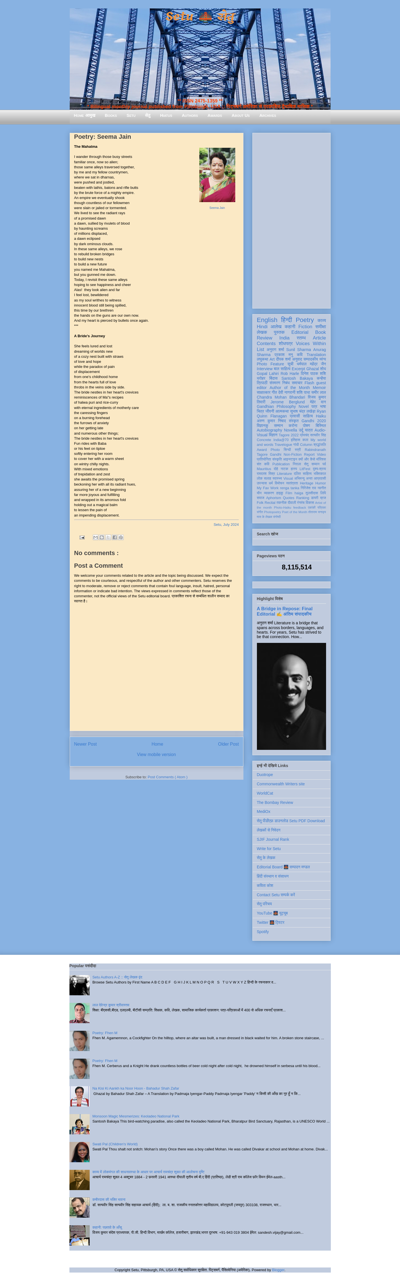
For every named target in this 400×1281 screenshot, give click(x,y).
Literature (284, 474)
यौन (259, 493)
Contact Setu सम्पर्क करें (276, 895)
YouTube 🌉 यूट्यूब (272, 913)
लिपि (323, 493)
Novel (304, 406)
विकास (310, 503)
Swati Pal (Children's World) (115, 1144)
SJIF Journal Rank (273, 839)
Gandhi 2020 (314, 421)
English (267, 319)
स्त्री (298, 450)
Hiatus (166, 115)
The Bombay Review (275, 802)
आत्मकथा (282, 411)
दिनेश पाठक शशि (313, 373)
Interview (265, 368)
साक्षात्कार (264, 392)
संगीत (260, 512)
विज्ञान (273, 435)
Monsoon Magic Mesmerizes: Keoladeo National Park (135, 1116)
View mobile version (156, 754)
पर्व (324, 464)
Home (157, 744)
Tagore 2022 (289, 435)
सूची (290, 364)
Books (111, 115)
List (260, 349)
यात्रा (309, 430)
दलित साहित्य (303, 474)
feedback (299, 507)
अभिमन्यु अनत (303, 478)
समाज (261, 498)
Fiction (305, 326)
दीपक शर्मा (283, 359)
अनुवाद (297, 359)
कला (305, 440)
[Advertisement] (291, 219)
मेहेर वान (318, 402)
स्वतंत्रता (292, 483)
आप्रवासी (320, 478)
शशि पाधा (303, 392)
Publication (281, 464)
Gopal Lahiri (268, 373)
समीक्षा (320, 326)
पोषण (306, 425)
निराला (297, 464)
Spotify (263, 931)
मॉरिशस (321, 459)
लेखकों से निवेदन (269, 830)
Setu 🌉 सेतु (200, 17)
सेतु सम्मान (312, 464)
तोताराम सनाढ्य (317, 512)
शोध (323, 368)
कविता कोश (265, 885)
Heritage (306, 483)
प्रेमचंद (304, 435)
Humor (320, 483)
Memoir (319, 387)
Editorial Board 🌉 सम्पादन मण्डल (283, 867)
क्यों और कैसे (307, 459)
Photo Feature (270, 364)
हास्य (294, 469)
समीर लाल (318, 392)
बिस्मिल (321, 425)
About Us (241, 115)
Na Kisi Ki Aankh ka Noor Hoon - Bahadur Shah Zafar (135, 1088)
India (284, 338)
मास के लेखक (264, 516)
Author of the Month (290, 387)
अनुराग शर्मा (275, 349)
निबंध (286, 383)
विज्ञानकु (262, 425)
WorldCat (265, 793)
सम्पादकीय (310, 359)
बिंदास (273, 378)
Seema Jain (217, 207)
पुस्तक (279, 332)
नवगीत (322, 488)
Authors (190, 115)
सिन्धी (287, 450)
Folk (260, 503)
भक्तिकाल (320, 474)
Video (321, 455)
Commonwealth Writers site (281, 784)
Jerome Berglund (288, 402)
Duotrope (265, 774)
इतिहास (295, 440)
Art (272, 359)
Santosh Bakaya (297, 378)
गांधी (296, 445)
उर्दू (301, 430)
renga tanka (289, 488)
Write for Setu (269, 848)
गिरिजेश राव (308, 488)
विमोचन (279, 483)
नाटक (284, 469)
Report (309, 455)
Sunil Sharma (298, 349)
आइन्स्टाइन (290, 459)
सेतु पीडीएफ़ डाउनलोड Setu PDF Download (291, 821)
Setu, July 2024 (226, 524)
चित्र (260, 411)
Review (264, 338)
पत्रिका (322, 507)
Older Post (228, 744)
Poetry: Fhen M (104, 1033)
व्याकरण (269, 493)
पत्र (314, 406)
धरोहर (261, 378)
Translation (316, 354)
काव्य (321, 320)
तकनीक (282, 503)
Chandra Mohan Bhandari (281, 397)
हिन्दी (286, 319)
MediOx (263, 811)
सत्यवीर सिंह (318, 435)
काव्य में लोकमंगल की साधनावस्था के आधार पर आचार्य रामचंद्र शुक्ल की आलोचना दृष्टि (148, 1172)
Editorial (300, 332)
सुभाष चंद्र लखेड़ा (302, 411)
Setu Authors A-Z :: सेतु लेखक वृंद (117, 977)
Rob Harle (290, 373)
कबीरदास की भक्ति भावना (109, 1199)
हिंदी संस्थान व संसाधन (273, 876)
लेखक (262, 332)
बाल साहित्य (282, 368)
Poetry (305, 319)
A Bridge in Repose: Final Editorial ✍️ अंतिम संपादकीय (285, 611)
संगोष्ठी (277, 516)
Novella (290, 430)
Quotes (289, 498)
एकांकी (312, 507)
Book (320, 332)
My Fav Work (268, 488)
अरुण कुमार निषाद (271, 421)
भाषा (323, 406)
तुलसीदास (312, 493)
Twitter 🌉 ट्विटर (270, 922)
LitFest (305, 469)
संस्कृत (294, 421)
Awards (214, 115)
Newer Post (85, 744)
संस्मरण (275, 383)
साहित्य (308, 416)
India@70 (281, 440)
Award (262, 450)
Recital (270, 503)
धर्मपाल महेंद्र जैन (311, 364)
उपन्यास (262, 483)
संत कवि (263, 464)
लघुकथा (262, 359)
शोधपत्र (286, 343)
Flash (309, 383)
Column (306, 445)
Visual (288, 478)
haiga (299, 493)
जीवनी (269, 411)
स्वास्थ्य (277, 478)
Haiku (321, 416)
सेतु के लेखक (266, 857)
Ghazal (312, 368)
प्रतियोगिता (264, 459)
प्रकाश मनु (284, 354)
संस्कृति (277, 459)
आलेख (276, 326)
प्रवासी (295, 416)
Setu (130, 115)
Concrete (264, 440)
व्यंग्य (322, 359)
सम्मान (278, 425)
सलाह (267, 478)
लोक (260, 478)
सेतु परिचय (264, 904)
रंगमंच (300, 503)
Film (289, 493)
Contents (266, 343)
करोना (293, 425)
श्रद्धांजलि (319, 445)
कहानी (290, 326)
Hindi (262, 326)
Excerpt (298, 368)
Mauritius (264, 469)
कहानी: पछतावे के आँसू (107, 1227)
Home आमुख (84, 115)
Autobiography (269, 430)
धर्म (271, 483)
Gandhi (275, 455)
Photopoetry (272, 512)
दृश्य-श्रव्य (319, 469)
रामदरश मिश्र (266, 474)
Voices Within (311, 343)
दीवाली (292, 503)
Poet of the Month (294, 512)
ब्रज (323, 498)
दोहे (276, 469)
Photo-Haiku (282, 507)
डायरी (314, 498)
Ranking (302, 498)
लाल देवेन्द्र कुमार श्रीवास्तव (110, 1005)
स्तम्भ (301, 338)
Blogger (278, 1270)
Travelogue (283, 445)
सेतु (147, 115)
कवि (300, 354)
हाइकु (279, 493)
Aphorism (273, 498)
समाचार (297, 383)
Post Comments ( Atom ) (167, 777)
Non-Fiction (293, 455)
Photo (275, 450)
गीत (274, 392)
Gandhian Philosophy (276, 406)
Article (319, 338)
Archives (267, 115)
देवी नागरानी (286, 392)
